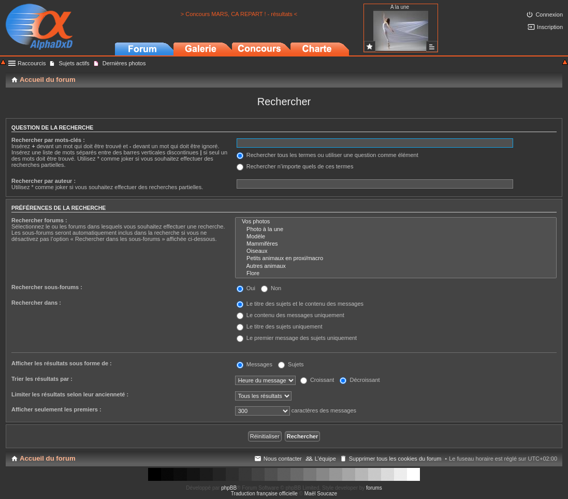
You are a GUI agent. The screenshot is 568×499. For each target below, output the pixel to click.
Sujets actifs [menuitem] (74, 63)
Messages (254, 364)
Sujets (291, 364)
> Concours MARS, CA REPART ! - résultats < (239, 14)
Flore (396, 273)
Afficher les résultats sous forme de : (61, 363)
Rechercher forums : (39, 220)
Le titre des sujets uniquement (280, 326)
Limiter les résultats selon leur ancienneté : (69, 394)
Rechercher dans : (36, 303)
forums (374, 488)
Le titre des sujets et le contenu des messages (300, 304)
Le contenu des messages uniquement (290, 315)
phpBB (229, 488)
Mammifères (396, 244)
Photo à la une (396, 229)
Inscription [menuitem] (550, 27)
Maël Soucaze (320, 493)
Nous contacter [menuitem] (283, 458)
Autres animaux (396, 266)
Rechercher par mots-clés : (48, 140)
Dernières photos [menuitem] (124, 63)
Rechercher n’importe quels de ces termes (295, 166)
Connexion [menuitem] (549, 14)
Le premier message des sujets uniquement (297, 338)
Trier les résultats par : (41, 379)
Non (271, 288)
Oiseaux (396, 251)
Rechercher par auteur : (43, 181)
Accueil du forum (48, 458)
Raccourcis (32, 63)
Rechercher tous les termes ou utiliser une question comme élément (327, 155)
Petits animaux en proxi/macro (396, 258)
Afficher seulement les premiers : (56, 409)
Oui (246, 288)
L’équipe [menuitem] (325, 458)
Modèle (396, 236)
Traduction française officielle (264, 493)
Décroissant (360, 380)
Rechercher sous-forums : (46, 287)
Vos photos (396, 221)
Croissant (317, 380)
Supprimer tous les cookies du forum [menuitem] (395, 458)
